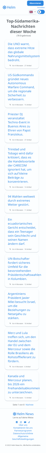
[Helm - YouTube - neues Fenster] (25, 422)
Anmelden (41, 7)
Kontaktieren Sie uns (23, 427)
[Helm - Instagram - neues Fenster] (21, 422)
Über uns (23, 425)
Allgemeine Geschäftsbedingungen (23, 437)
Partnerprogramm (23, 430)
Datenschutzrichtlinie (23, 433)
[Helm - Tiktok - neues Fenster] (29, 422)
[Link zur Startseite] (23, 414)
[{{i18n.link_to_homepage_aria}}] (8, 7)
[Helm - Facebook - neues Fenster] (17, 422)
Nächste (29, 404)
